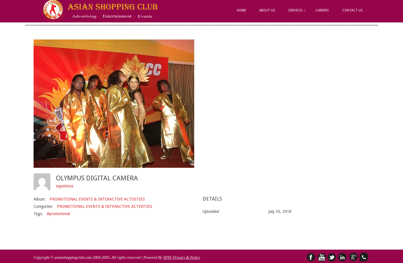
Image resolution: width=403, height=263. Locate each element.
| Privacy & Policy (185, 257)
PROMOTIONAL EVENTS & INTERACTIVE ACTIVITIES (97, 199)
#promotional (58, 213)
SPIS (167, 257)
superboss (64, 186)
